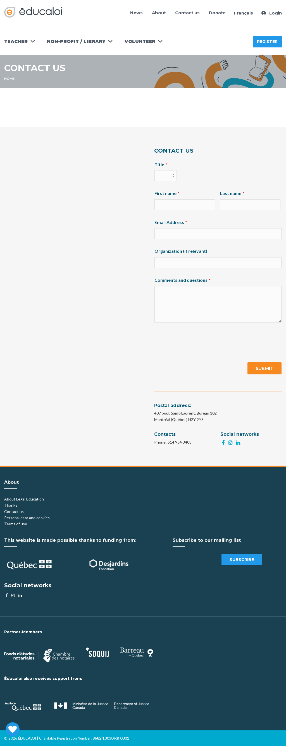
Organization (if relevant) (180, 251)
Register (267, 41)
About (159, 12)
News (136, 12)
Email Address (169, 222)
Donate (217, 12)
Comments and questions (181, 280)
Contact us (187, 12)
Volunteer (140, 41)
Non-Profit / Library (76, 41)
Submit (264, 368)
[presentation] (196, 342)
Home (9, 78)
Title (159, 164)
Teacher (16, 41)
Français (243, 13)
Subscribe (242, 559)
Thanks (11, 505)
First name (165, 193)
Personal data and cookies (27, 517)
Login (271, 13)
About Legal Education (24, 499)
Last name (230, 193)
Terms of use (15, 523)
